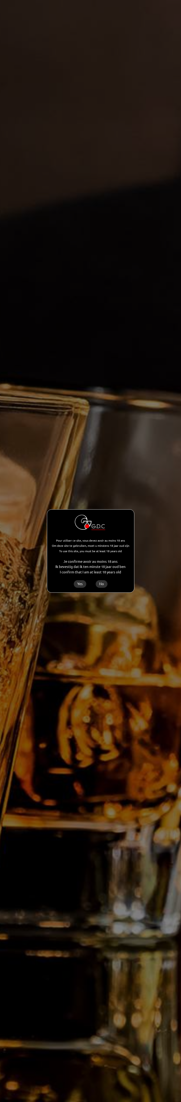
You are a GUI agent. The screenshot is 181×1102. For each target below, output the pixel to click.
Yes (80, 584)
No (101, 584)
